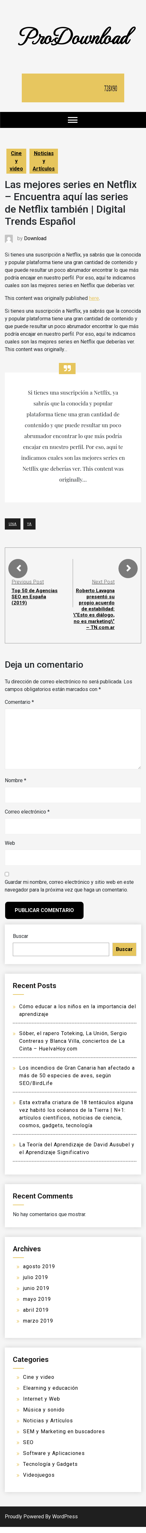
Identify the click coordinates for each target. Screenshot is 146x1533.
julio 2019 (35, 1283)
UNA (13, 524)
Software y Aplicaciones (54, 1459)
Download (35, 238)
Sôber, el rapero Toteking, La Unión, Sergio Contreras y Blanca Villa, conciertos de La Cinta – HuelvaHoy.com (73, 1047)
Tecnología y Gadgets (50, 1470)
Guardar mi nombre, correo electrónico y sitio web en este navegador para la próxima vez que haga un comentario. (69, 892)
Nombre (15, 787)
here (94, 298)
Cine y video (16, 161)
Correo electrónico (27, 818)
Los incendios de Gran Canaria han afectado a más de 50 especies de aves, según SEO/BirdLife (77, 1082)
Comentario (19, 708)
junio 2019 (36, 1294)
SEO (28, 1448)
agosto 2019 (39, 1273)
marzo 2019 (38, 1327)
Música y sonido (44, 1416)
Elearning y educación (50, 1394)
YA (29, 524)
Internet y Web (41, 1405)
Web (10, 849)
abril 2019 (36, 1316)
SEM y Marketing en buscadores (64, 1438)
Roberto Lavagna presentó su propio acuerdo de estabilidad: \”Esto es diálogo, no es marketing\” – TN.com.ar (94, 611)
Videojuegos (39, 1481)
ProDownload (73, 36)
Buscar (20, 942)
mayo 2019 (37, 1305)
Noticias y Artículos (44, 161)
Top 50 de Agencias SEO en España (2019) (35, 596)
